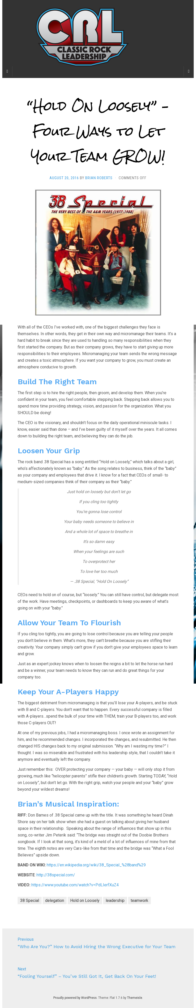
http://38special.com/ (55, 875)
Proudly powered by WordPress (75, 998)
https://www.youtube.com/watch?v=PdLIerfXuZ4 (75, 884)
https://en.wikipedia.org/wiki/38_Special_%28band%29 (96, 865)
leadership (115, 900)
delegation (54, 900)
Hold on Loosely (85, 900)
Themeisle (134, 998)
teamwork (139, 900)
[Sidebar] (7, 71)
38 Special (29, 900)
